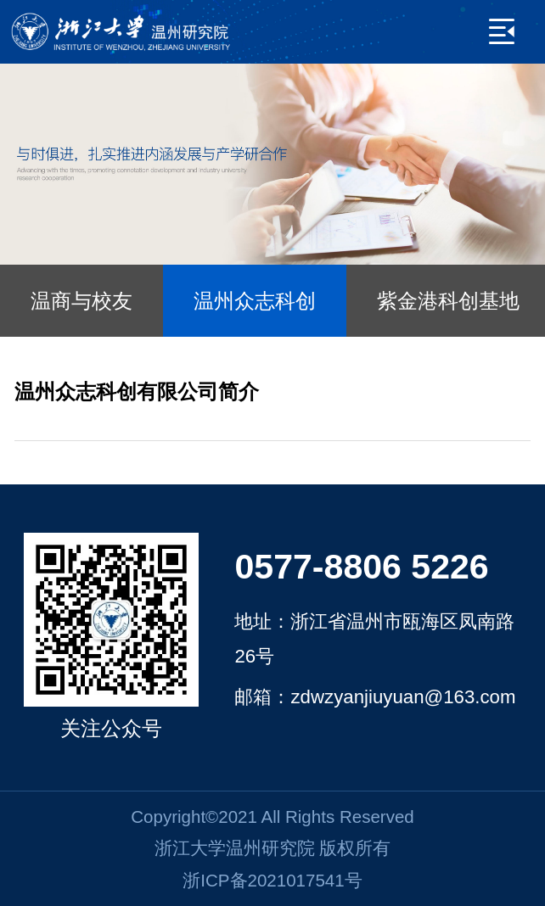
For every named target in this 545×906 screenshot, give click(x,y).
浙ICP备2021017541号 (272, 880)
